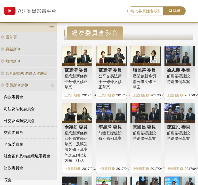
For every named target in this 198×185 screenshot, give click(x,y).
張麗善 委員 (144, 70)
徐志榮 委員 (178, 70)
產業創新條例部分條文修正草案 (76, 81)
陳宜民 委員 (178, 127)
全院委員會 (13, 144)
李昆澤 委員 (110, 127)
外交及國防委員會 (19, 120)
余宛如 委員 (76, 127)
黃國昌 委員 (144, 127)
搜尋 (174, 10)
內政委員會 (13, 97)
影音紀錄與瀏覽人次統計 (24, 73)
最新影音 (11, 49)
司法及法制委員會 (19, 109)
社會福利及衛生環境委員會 (27, 156)
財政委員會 (13, 168)
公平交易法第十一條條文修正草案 (110, 81)
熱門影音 (11, 61)
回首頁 (9, 37)
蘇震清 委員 (76, 70)
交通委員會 (13, 132)
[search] (145, 11)
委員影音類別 (15, 85)
